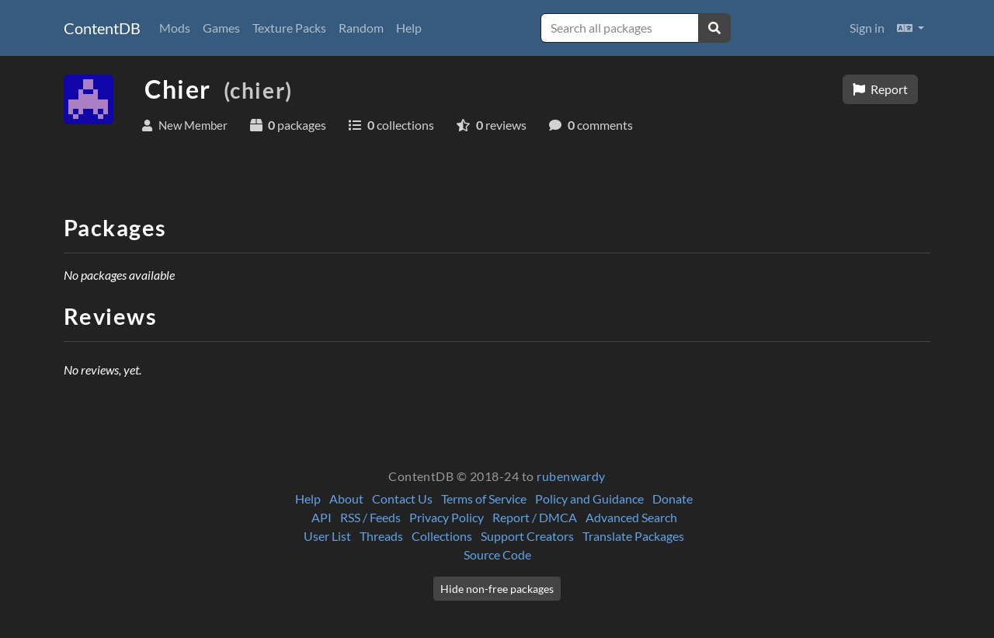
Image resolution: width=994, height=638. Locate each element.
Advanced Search (631, 517)
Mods (174, 27)
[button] (910, 28)
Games (221, 27)
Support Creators (527, 535)
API (321, 517)
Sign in (867, 27)
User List (327, 535)
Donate (672, 498)
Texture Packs (289, 27)
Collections (442, 535)
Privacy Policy (446, 517)
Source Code (497, 554)
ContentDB (102, 28)
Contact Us (402, 498)
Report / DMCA (534, 517)
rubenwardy (571, 476)
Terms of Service (484, 498)
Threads (381, 535)
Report (880, 89)
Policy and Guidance (589, 498)
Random (361, 27)
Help (409, 27)
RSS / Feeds (370, 517)
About (346, 498)
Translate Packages (633, 535)
